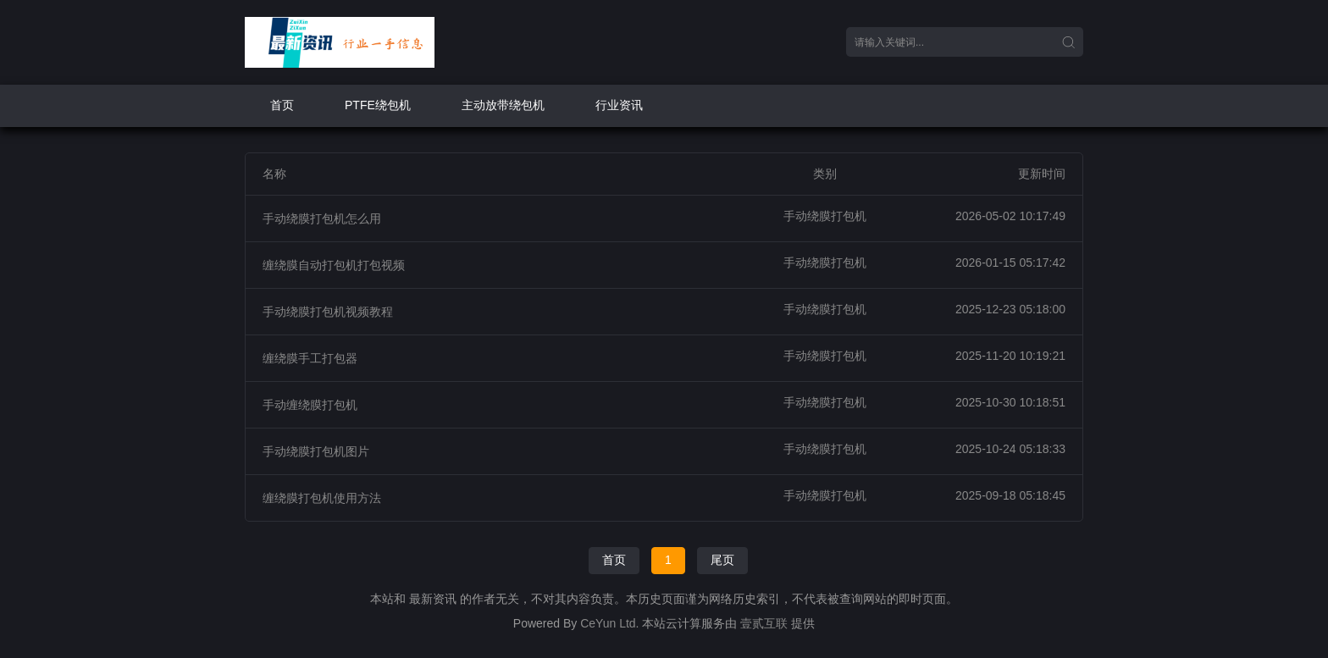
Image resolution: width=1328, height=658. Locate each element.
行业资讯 (619, 105)
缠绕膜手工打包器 (310, 358)
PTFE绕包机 (378, 105)
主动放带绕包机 (503, 105)
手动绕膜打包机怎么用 (322, 218)
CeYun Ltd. (609, 623)
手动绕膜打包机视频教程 (328, 311)
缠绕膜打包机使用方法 (322, 498)
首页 (282, 105)
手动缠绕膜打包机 (310, 405)
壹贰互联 (764, 623)
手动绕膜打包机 (824, 216)
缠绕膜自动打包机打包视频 (334, 265)
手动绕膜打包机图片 (316, 451)
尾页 (722, 560)
